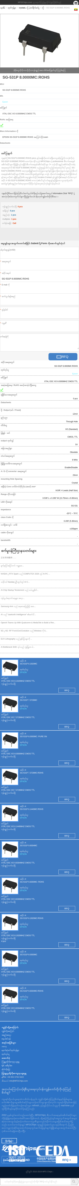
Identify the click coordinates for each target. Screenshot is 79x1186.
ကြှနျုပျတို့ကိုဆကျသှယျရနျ (10, 1062)
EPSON (23, 672)
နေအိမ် (2, 8)
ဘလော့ (4, 1046)
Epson (5, 102)
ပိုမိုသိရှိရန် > (9, 1141)
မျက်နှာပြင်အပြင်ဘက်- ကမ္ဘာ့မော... (12, 566)
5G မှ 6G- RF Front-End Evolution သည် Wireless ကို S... (24, 631)
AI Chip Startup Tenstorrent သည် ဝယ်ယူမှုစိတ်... (20, 590)
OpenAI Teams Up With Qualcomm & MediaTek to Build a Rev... (28, 623)
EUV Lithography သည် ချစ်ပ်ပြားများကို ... (16, 639)
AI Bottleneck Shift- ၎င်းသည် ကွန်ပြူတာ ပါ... (18, 647)
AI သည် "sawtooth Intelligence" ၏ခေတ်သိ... (18, 614)
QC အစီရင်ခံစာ (7, 1065)
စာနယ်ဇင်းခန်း (6, 1039)
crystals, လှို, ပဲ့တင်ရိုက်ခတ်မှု (29, 8)
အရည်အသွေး (6, 1035)
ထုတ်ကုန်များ (12, 8)
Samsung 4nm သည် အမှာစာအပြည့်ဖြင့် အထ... (18, 606)
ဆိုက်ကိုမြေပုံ (6, 1069)
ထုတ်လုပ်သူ (6, 1054)
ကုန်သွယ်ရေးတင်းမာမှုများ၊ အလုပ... (13, 598)
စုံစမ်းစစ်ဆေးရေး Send (40, 1159)
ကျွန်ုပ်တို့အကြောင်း (8, 1031)
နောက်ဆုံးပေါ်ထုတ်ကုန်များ (10, 1050)
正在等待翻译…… (8, 557)
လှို (43, 8)
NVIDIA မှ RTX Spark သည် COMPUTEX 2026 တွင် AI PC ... (25, 574)
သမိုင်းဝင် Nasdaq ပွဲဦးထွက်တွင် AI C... (15, 582)
